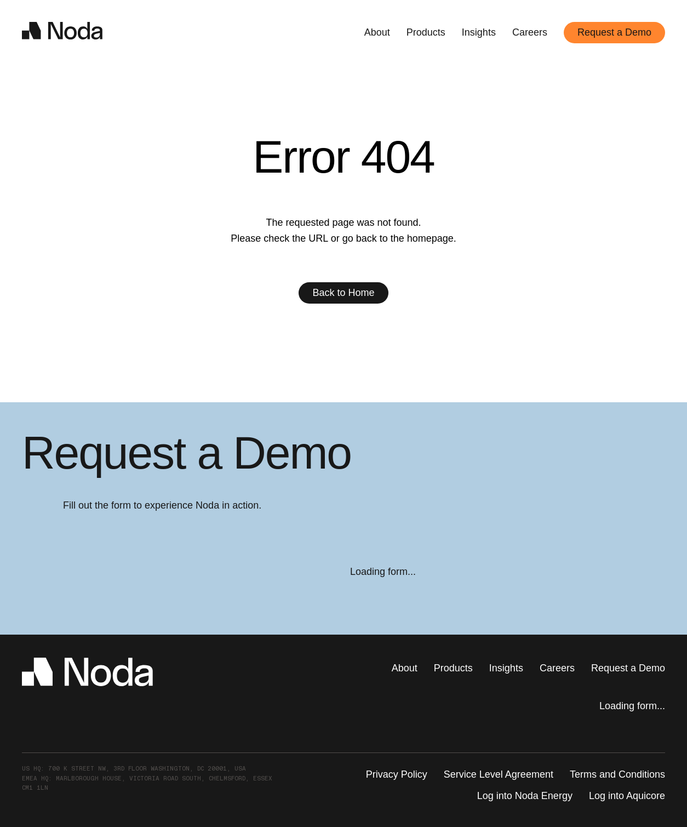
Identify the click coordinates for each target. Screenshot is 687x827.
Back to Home (343, 292)
